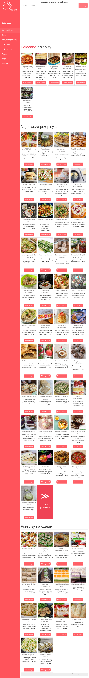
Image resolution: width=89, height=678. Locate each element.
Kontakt (5, 63)
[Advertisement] (54, 24)
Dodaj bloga (6, 23)
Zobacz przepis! (27, 82)
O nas (4, 35)
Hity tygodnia (7, 49)
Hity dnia (6, 44)
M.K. (86, 674)
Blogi (4, 59)
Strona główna (7, 30)
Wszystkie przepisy (9, 40)
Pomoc (4, 54)
